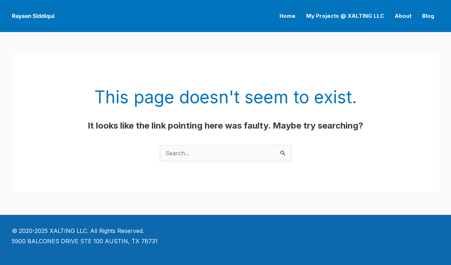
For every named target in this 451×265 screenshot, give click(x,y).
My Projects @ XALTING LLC (345, 15)
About (403, 15)
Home (288, 15)
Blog (428, 15)
